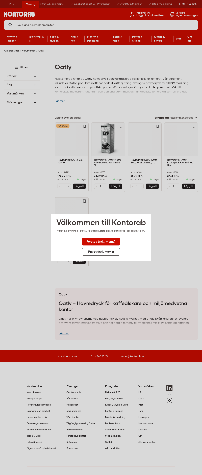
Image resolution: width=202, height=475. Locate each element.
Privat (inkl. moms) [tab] (101, 251)
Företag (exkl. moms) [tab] (101, 241)
